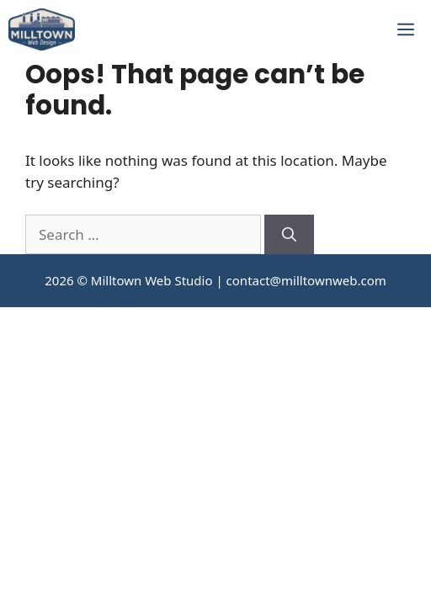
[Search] (289, 235)
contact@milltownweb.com (306, 280)
